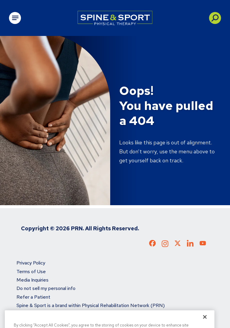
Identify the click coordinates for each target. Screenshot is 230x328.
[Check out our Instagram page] (165, 245)
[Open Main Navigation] (15, 18)
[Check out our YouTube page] (202, 244)
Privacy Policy (30, 263)
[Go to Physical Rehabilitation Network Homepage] (115, 18)
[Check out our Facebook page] (152, 244)
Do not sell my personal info (45, 288)
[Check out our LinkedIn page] (190, 245)
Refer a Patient (33, 297)
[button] (215, 18)
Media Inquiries (32, 280)
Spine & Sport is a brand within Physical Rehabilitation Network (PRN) (90, 305)
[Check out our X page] (177, 244)
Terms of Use (31, 271)
